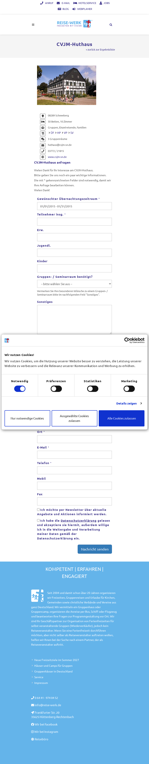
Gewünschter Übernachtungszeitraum (68, 199)
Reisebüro (41, 739)
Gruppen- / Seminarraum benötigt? (65, 277)
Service (38, 677)
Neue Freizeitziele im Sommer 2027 (56, 660)
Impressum (41, 682)
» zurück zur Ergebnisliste (100, 49)
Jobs (105, 3)
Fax (40, 494)
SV (72, 132)
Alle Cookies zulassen (121, 418)
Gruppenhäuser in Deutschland (53, 671)
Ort (41, 432)
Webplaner (82, 8)
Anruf (46, 3)
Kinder (42, 261)
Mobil (41, 478)
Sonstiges (45, 302)
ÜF (52, 132)
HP (59, 132)
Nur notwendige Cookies (27, 418)
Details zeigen (126, 403)
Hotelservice (84, 3)
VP (65, 132)
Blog (63, 8)
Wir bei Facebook (46, 724)
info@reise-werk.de (48, 705)
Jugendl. (44, 245)
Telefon (44, 463)
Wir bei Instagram (46, 731)
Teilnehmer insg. (51, 214)
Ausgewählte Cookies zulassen (74, 418)
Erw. (40, 230)
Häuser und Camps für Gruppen (53, 665)
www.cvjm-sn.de (57, 156)
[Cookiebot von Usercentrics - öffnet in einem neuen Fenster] (127, 340)
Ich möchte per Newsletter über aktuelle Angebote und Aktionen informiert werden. (72, 512)
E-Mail (63, 3)
